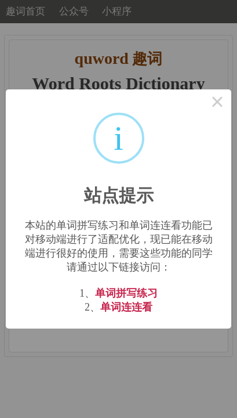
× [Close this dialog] (217, 103)
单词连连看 (126, 307)
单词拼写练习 (126, 293)
